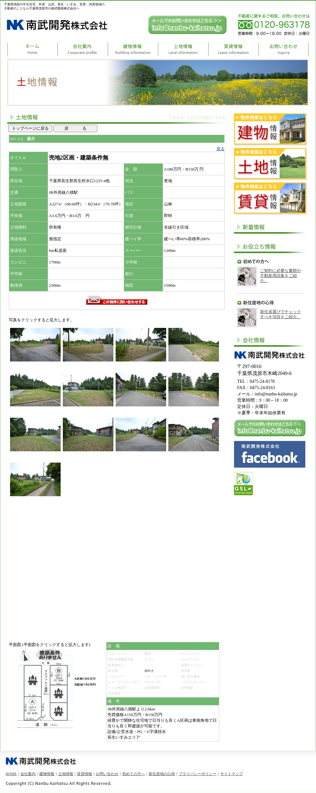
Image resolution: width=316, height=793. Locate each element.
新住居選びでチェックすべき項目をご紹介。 (280, 314)
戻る (220, 148)
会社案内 (27, 774)
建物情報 (46, 774)
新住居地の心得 (162, 774)
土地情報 (65, 774)
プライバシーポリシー (197, 774)
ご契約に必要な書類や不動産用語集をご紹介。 (280, 275)
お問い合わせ (107, 774)
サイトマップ (231, 774)
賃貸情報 (84, 774)
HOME (11, 774)
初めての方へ (133, 774)
